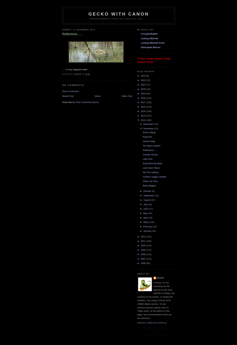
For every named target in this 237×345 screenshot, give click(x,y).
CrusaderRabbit (149, 34)
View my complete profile (152, 323)
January (147, 231)
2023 (143, 76)
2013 (143, 120)
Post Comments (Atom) (87, 102)
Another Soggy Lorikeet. (154, 176)
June (146, 209)
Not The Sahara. (151, 172)
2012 (143, 236)
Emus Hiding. (149, 132)
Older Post (127, 96)
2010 (143, 245)
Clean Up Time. (150, 181)
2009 (143, 250)
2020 (143, 89)
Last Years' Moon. (151, 168)
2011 (143, 241)
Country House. (150, 154)
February (148, 226)
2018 (143, 98)
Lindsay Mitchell (149, 38)
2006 (143, 263)
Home (98, 96)
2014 (143, 115)
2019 (143, 93)
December (148, 124)
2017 (143, 102)
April (146, 217)
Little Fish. (148, 159)
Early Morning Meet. (153, 163)
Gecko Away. (149, 141)
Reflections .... (150, 150)
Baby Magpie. (149, 185)
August (147, 200)
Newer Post (68, 96)
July (145, 204)
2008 (143, 254)
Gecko (160, 278)
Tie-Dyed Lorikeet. (152, 145)
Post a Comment (70, 91)
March (146, 222)
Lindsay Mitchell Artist (152, 43)
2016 (143, 107)
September (149, 195)
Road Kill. (147, 137)
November (148, 128)
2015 (143, 111)
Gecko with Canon (118, 14)
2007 (143, 259)
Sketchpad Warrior (151, 47)
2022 (143, 80)
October (147, 191)
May (145, 213)
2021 (143, 84)
